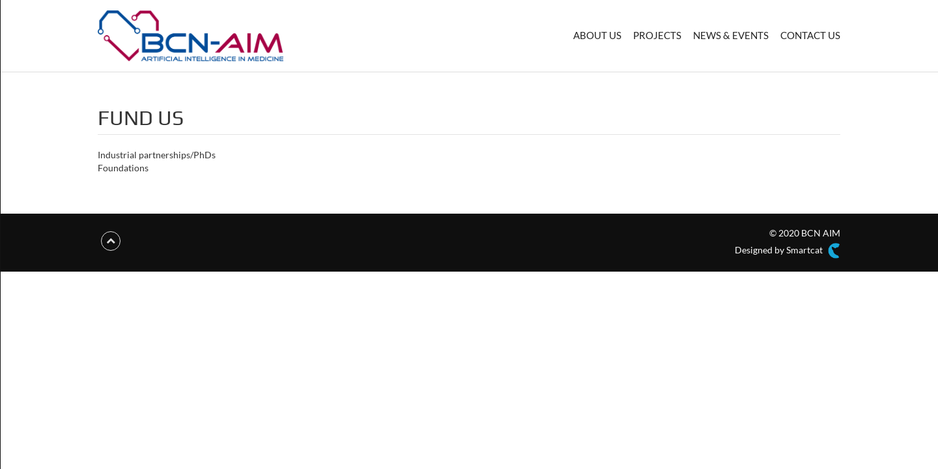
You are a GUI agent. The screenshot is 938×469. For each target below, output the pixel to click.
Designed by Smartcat (787, 251)
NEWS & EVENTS (731, 35)
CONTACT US (810, 35)
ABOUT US (597, 35)
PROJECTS (657, 35)
